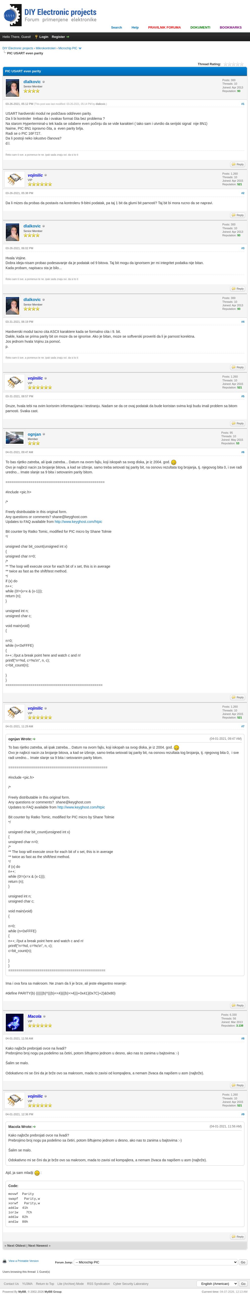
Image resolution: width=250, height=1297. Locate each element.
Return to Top (45, 1284)
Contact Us (11, 1284)
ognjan (34, 434)
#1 (242, 103)
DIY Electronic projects (18, 48)
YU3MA (27, 1284)
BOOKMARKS (231, 27)
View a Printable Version (24, 1260)
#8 (242, 1038)
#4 (242, 321)
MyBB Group (52, 1291)
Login (43, 37)
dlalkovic (32, 82)
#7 (242, 726)
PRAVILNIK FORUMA (164, 27)
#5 (242, 396)
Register (58, 37)
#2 (242, 193)
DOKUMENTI (200, 27)
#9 (242, 1114)
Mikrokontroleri (46, 48)
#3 (242, 248)
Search (116, 27)
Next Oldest (16, 1245)
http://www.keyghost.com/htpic (78, 522)
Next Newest (38, 1245)
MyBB (22, 1291)
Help (135, 27)
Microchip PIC (67, 48)
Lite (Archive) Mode (71, 1284)
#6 (242, 452)
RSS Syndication (98, 1284)
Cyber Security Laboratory (130, 1284)
